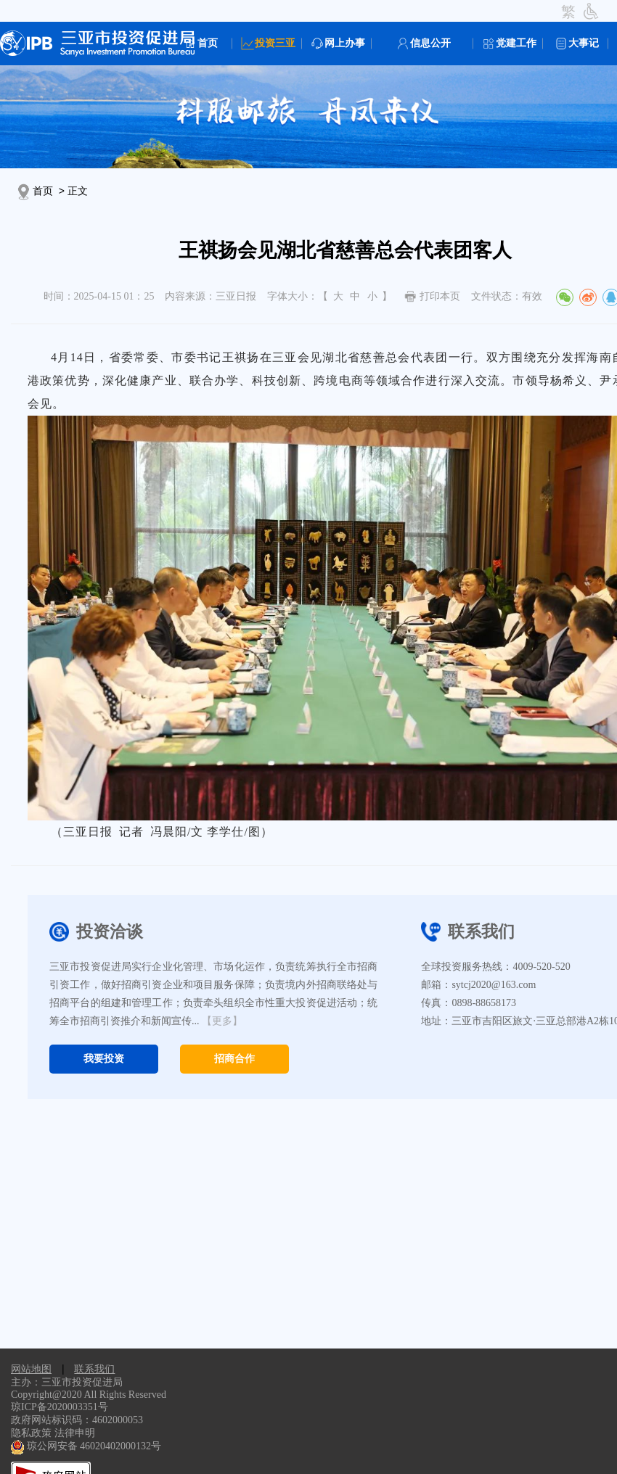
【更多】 (222, 1021)
